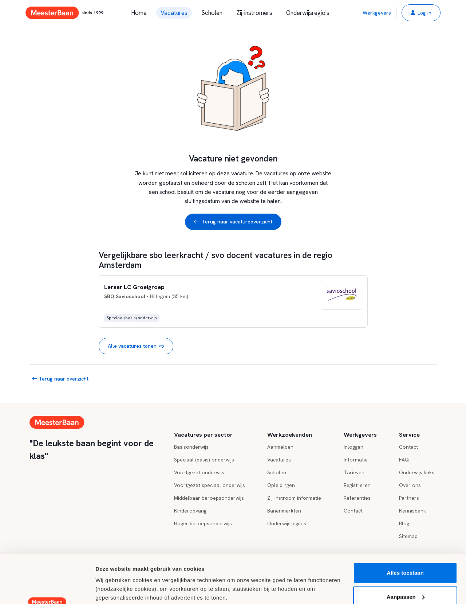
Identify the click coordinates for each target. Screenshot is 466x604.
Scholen (211, 13)
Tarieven (354, 472)
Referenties (357, 498)
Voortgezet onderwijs (199, 472)
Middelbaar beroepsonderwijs (209, 498)
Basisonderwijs (191, 447)
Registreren (357, 485)
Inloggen (353, 447)
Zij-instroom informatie (294, 498)
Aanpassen (405, 551)
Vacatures (174, 13)
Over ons (410, 485)
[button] (421, 12)
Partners (409, 498)
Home (139, 13)
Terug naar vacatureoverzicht (233, 222)
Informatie (356, 459)
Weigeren (405, 575)
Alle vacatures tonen (136, 346)
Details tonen (112, 590)
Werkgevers (377, 12)
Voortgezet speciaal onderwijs (209, 485)
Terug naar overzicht (60, 378)
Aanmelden (280, 447)
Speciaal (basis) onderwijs (204, 459)
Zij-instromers (254, 13)
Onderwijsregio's (307, 13)
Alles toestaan (405, 527)
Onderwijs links (416, 472)
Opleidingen (281, 485)
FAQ (404, 459)
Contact (408, 447)
